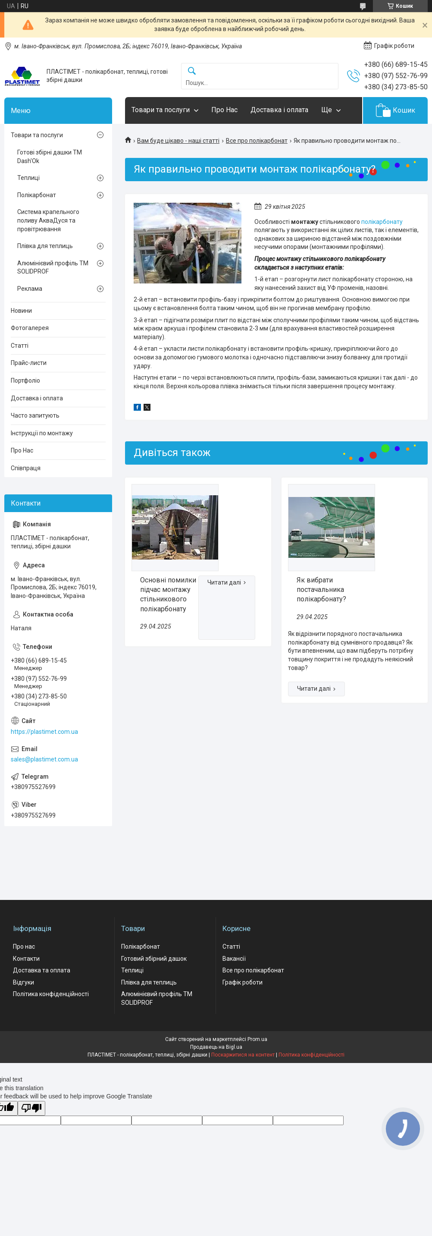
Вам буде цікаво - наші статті (178, 140)
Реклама (29, 288)
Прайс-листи (29, 362)
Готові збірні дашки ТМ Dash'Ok (49, 156)
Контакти (26, 958)
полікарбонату (382, 221)
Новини (21, 310)
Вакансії (234, 958)
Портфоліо (25, 380)
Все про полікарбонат (257, 140)
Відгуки (23, 982)
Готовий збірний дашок (154, 958)
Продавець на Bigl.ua (216, 1047)
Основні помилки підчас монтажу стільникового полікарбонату (168, 594)
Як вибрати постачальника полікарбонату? (321, 590)
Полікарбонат (36, 195)
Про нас (24, 946)
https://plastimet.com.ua (44, 731)
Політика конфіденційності (51, 994)
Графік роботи (242, 982)
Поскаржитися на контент (243, 1055)
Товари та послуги (160, 110)
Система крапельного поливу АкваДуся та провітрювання (48, 220)
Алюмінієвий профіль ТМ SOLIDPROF (52, 267)
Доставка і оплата (279, 110)
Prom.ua (257, 1039)
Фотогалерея (30, 327)
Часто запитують (35, 415)
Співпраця (26, 468)
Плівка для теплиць (45, 245)
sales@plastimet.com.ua (44, 759)
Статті (19, 345)
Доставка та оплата (41, 970)
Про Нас (224, 110)
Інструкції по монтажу (42, 433)
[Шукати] (192, 71)
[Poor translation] (31, 1108)
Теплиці (28, 177)
